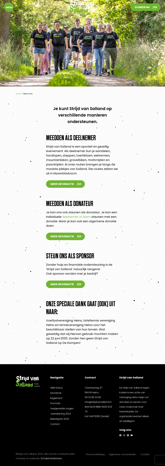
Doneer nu (142, 7)
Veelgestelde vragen (62, 408)
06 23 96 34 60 (93, 397)
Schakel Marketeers (51, 458)
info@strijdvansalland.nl (98, 402)
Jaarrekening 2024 (60, 413)
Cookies (145, 454)
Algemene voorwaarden (122, 454)
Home (18, 93)
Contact (55, 424)
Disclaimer (56, 393)
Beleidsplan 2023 (59, 419)
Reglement (56, 398)
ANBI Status (56, 387)
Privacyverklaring (95, 454)
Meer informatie (62, 184)
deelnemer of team (76, 217)
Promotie (55, 403)
